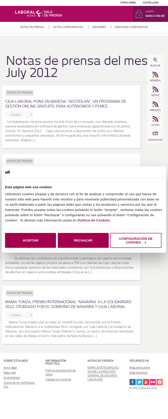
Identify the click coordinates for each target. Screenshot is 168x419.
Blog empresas (139, 372)
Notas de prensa (32, 27)
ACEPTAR (30, 240)
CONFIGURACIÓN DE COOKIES (135, 240)
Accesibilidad (12, 377)
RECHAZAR (83, 240)
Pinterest (160, 382)
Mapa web (10, 372)
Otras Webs (128, 3)
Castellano (151, 3)
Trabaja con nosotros (58, 379)
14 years (16, 114)
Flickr (153, 382)
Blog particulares (140, 367)
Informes (99, 27)
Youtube (146, 382)
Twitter (139, 382)
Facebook (133, 382)
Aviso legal (10, 367)
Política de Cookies (94, 220)
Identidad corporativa (131, 27)
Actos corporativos (68, 27)
